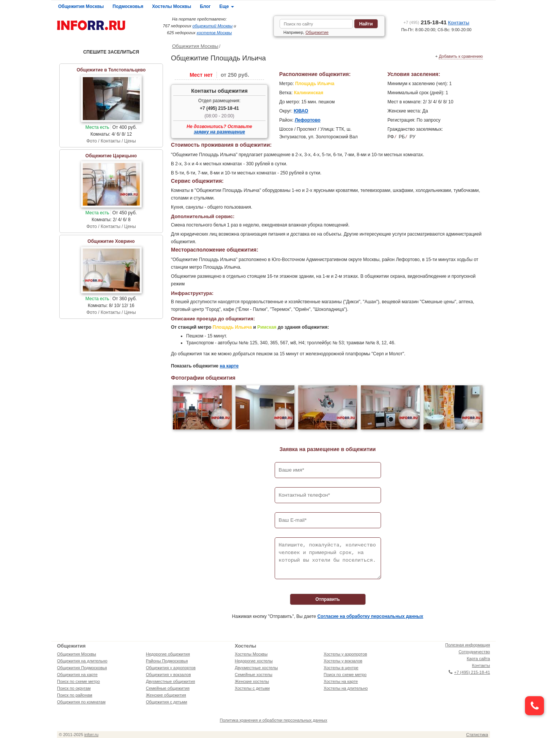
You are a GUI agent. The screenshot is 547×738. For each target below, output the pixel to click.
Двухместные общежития (170, 681)
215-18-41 (425, 22)
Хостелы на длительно (346, 688)
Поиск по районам (74, 695)
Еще (227, 6)
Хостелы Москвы (171, 6)
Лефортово (308, 120)
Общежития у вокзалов (168, 674)
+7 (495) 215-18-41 (219, 108)
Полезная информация (467, 645)
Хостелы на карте (341, 681)
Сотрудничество (474, 651)
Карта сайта (478, 658)
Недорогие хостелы (254, 661)
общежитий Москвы (213, 26)
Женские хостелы (252, 681)
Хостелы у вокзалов (343, 661)
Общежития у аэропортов (171, 667)
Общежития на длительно (82, 661)
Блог (205, 6)
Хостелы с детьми (252, 688)
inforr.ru (91, 734)
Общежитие (317, 32)
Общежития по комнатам (81, 702)
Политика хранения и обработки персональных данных (273, 720)
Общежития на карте (77, 674)
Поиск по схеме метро (78, 681)
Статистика (477, 734)
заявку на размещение (219, 132)
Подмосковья (127, 6)
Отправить (327, 599)
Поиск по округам (74, 688)
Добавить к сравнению (461, 56)
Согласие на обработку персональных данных (370, 616)
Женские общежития (166, 695)
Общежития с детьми (166, 702)
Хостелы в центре (341, 667)
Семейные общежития (168, 688)
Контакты (458, 22)
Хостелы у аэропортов (345, 654)
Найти (366, 24)
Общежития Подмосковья (82, 667)
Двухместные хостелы (256, 667)
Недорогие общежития (168, 654)
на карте (229, 366)
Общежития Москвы (81, 6)
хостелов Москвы (214, 32)
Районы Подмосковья (167, 661)
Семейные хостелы (253, 674)
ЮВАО (301, 111)
